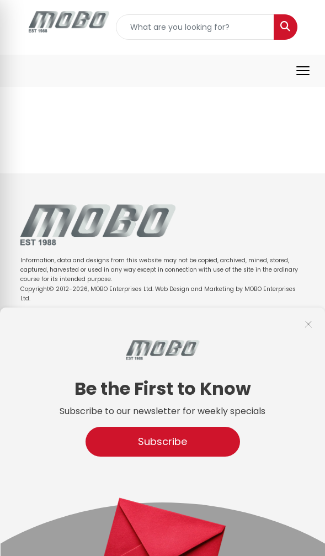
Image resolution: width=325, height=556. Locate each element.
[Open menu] (303, 71)
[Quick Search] (195, 27)
